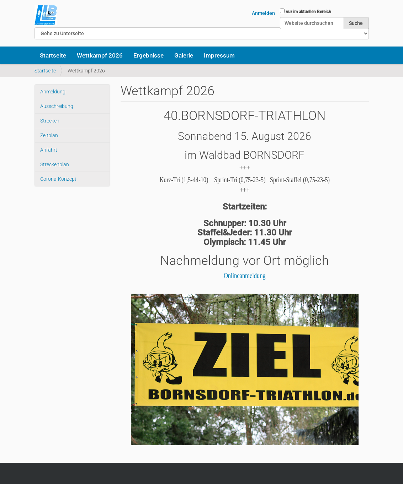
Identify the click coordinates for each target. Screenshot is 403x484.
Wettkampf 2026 (100, 55)
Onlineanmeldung (245, 275)
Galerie (183, 55)
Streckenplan (54, 164)
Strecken (49, 121)
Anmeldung (52, 91)
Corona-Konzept (58, 179)
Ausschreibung (56, 106)
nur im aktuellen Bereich (308, 11)
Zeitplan (49, 135)
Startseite (53, 55)
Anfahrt (48, 150)
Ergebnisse (148, 55)
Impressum (219, 55)
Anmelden (263, 13)
